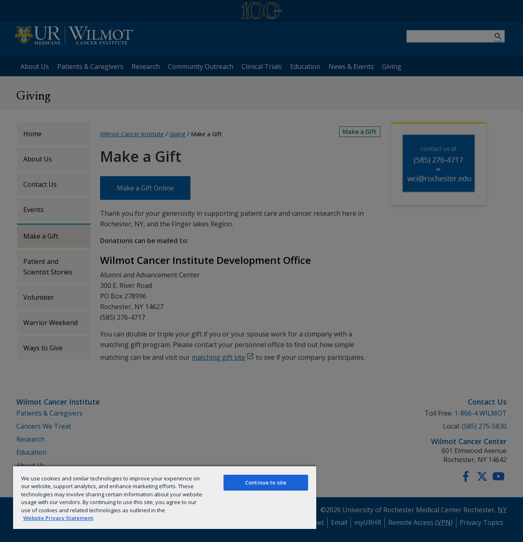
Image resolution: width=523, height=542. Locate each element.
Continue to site (265, 482)
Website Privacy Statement (58, 518)
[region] (164, 497)
